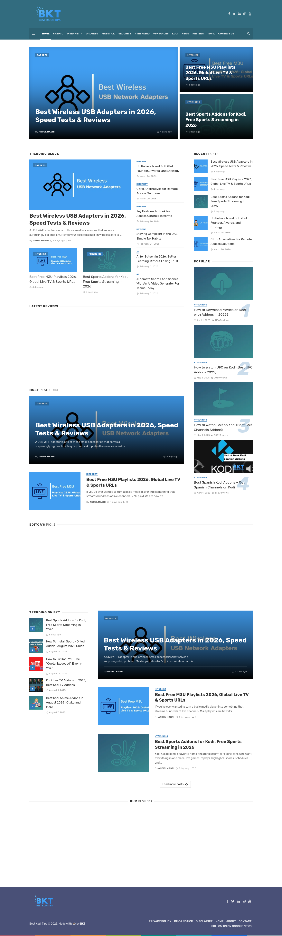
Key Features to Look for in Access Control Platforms (155, 214)
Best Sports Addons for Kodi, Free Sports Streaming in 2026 (215, 120)
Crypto (58, 33)
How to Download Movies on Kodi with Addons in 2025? (220, 312)
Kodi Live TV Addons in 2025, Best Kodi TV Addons (66, 683)
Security (124, 33)
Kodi (175, 33)
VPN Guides (161, 33)
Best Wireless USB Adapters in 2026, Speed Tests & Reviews (95, 116)
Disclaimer (204, 921)
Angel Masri (46, 131)
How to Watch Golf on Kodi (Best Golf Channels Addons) (223, 427)
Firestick (108, 33)
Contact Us (226, 33)
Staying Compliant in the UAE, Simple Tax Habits (157, 236)
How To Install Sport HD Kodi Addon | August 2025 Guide (65, 644)
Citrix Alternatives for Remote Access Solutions (157, 191)
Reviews (198, 33)
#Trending (142, 33)
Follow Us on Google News (231, 926)
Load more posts (175, 784)
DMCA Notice (183, 921)
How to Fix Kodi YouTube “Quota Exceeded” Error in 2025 (64, 663)
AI (137, 252)
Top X (211, 33)
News (185, 33)
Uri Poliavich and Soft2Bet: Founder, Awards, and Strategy (158, 169)
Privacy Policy (160, 921)
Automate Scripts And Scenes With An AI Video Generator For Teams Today (157, 283)
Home (46, 33)
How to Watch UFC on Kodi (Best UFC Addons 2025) (223, 369)
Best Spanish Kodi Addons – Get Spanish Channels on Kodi (219, 484)
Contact (245, 921)
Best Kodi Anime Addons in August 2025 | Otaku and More (64, 702)
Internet (73, 33)
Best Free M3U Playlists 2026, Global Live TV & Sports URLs (210, 73)
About (231, 921)
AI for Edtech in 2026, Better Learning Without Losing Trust (157, 259)
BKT (82, 923)
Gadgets (92, 33)
